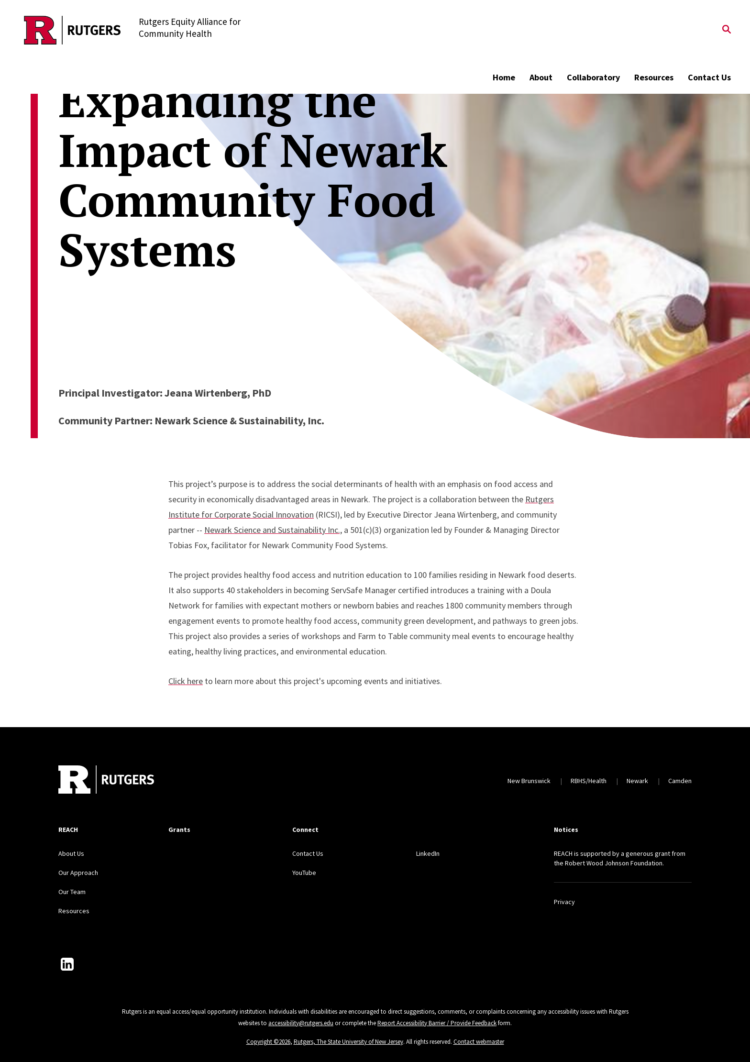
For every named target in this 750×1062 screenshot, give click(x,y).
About (540, 77)
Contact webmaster (478, 1042)
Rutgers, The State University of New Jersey (348, 1042)
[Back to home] (106, 780)
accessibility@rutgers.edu (300, 1023)
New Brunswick (529, 780)
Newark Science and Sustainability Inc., (273, 529)
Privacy (564, 901)
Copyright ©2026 (268, 1042)
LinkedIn (428, 853)
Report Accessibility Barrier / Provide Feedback (436, 1023)
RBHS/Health (589, 780)
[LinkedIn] (67, 964)
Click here (185, 680)
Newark (637, 780)
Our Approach (78, 872)
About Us (71, 853)
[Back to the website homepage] (72, 30)
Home (504, 77)
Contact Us (709, 77)
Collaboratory (593, 77)
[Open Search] (726, 30)
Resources (653, 77)
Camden (680, 780)
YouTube (304, 872)
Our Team (72, 891)
